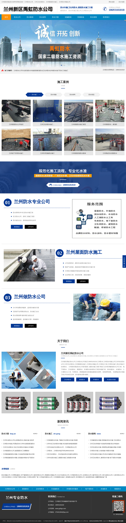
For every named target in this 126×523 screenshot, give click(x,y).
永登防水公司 (87, 475)
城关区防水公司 (39, 475)
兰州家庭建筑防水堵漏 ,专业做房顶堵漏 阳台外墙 (18, 454)
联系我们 (106, 17)
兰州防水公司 (10, 489)
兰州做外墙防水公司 (45, 477)
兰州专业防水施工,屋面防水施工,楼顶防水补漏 (61, 457)
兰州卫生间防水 (7, 477)
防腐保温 (81, 17)
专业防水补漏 (111, 381)
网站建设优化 (113, 521)
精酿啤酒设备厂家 (101, 477)
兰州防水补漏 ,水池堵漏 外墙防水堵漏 (102, 450)
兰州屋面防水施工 (59, 477)
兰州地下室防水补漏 (19, 477)
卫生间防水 (67, 381)
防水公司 (17, 17)
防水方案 (55, 17)
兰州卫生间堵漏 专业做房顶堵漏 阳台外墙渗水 (104, 443)
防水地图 (121, 2)
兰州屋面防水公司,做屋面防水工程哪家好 (16, 450)
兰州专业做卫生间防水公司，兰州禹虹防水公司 (62, 447)
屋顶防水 (25, 489)
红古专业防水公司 (63, 475)
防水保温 (91, 94)
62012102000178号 (95, 521)
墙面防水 (117, 489)
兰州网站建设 (15, 475)
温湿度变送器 (90, 477)
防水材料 (42, 17)
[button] (61, 65)
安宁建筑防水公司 (27, 475)
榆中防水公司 (97, 475)
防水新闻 (93, 17)
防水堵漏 (53, 94)
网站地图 (112, 2)
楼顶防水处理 (70, 477)
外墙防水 (96, 381)
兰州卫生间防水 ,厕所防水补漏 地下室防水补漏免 (105, 457)
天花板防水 (55, 489)
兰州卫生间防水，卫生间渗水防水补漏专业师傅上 (62, 454)
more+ (35, 433)
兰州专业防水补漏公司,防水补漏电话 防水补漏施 (105, 454)
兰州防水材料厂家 (32, 477)
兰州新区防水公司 (76, 475)
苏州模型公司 (80, 477)
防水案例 (30, 17)
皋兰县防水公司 (107, 475)
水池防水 (104, 489)
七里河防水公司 (119, 475)
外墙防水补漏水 (72, 489)
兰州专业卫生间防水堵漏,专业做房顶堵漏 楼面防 (62, 443)
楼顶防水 (82, 381)
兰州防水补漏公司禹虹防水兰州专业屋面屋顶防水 (19, 443)
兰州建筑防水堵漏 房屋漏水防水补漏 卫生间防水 (105, 440)
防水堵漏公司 (6, 475)
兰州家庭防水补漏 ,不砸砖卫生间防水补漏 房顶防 (62, 440)
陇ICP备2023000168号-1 (73, 521)
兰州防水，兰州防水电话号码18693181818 (60, 450)
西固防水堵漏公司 (50, 475)
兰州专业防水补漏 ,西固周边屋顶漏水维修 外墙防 (105, 447)
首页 (6, 17)
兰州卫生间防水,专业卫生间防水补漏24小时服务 (18, 447)
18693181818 (59, 505)
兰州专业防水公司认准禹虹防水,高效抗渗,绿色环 (18, 440)
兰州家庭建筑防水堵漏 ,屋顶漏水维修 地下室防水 (18, 457)
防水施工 (34, 94)
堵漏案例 (68, 17)
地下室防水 (89, 489)
